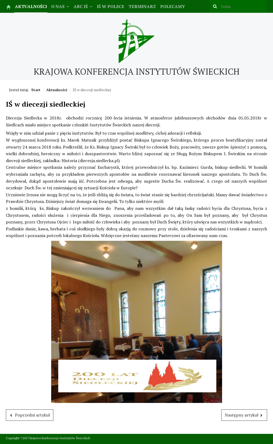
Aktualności (31, 6)
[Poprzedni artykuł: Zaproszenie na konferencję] (29, 415)
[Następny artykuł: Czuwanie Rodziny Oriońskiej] (244, 415)
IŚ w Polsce (110, 6)
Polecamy (172, 6)
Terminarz (142, 6)
